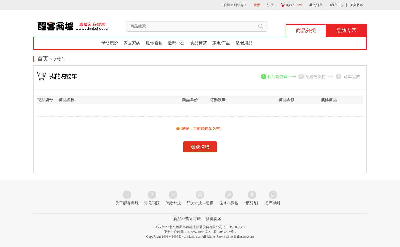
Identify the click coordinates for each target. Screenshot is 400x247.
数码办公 (176, 43)
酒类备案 (213, 219)
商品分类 (306, 30)
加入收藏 (356, 5)
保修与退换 (229, 203)
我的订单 (316, 5)
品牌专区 (346, 30)
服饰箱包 (154, 43)
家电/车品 (221, 43)
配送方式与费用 (200, 203)
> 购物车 (57, 59)
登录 (257, 5)
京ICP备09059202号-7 (220, 232)
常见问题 (152, 203)
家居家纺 (132, 43)
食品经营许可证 (187, 219)
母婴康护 (109, 43)
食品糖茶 (198, 43)
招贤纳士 (252, 203)
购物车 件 (291, 5)
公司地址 (273, 203)
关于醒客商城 (127, 203)
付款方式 (173, 203)
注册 (270, 5)
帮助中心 (336, 5)
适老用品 (244, 43)
